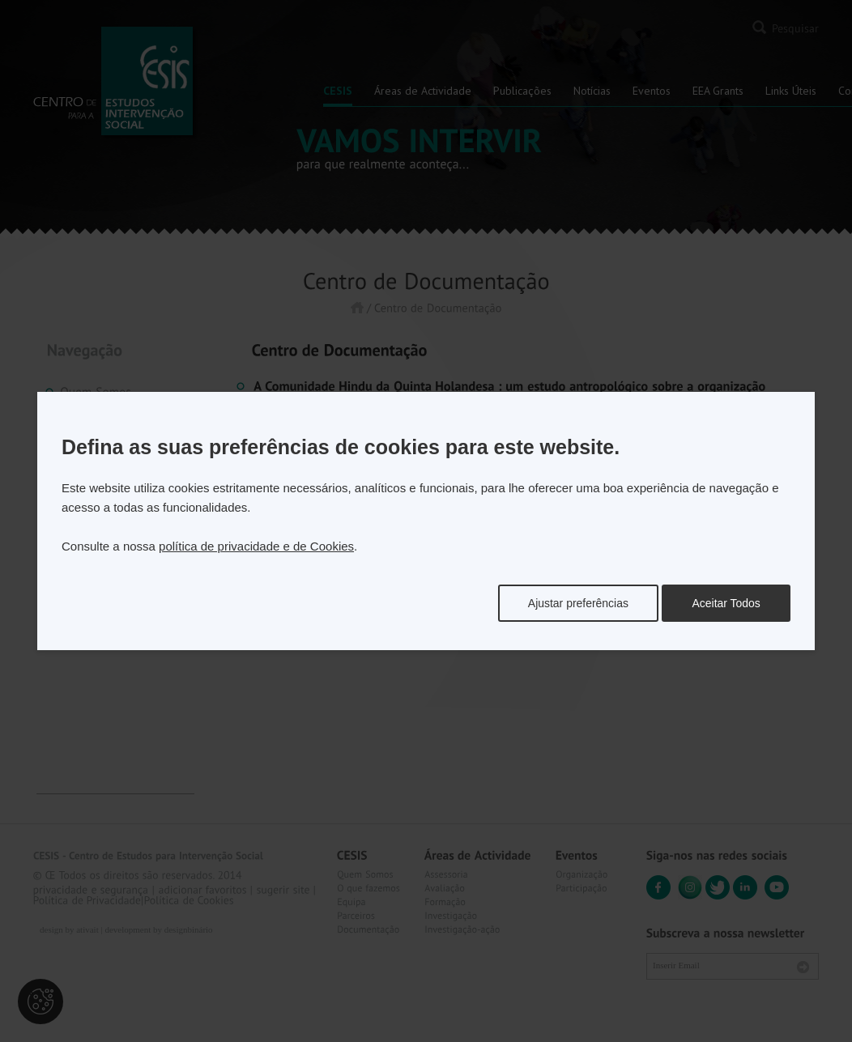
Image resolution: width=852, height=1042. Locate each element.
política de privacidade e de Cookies (256, 546)
